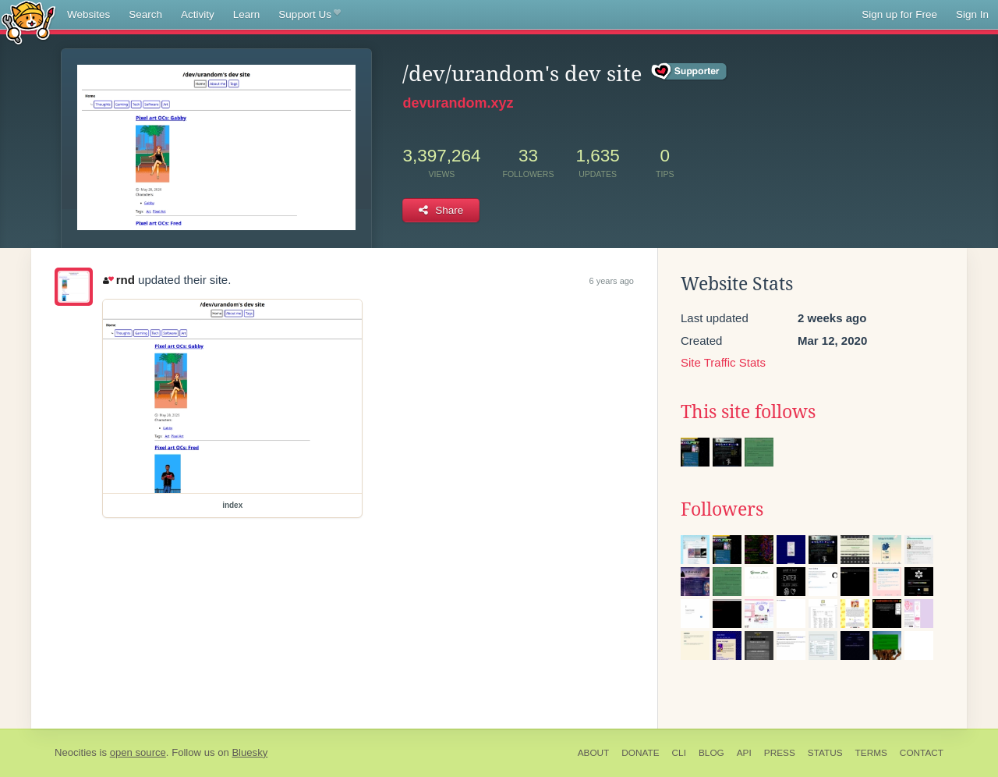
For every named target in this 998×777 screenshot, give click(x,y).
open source (138, 752)
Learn (246, 14)
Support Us (309, 15)
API (744, 752)
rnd (119, 279)
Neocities (76, 752)
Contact (921, 752)
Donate (640, 752)
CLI (679, 752)
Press (779, 752)
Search (145, 14)
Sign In (972, 14)
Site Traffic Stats (723, 362)
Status (825, 752)
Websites (88, 14)
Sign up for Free (899, 14)
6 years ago (611, 281)
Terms (871, 752)
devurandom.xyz (457, 103)
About (594, 752)
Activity (197, 14)
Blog (711, 752)
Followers (722, 509)
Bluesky (249, 752)
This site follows (748, 412)
